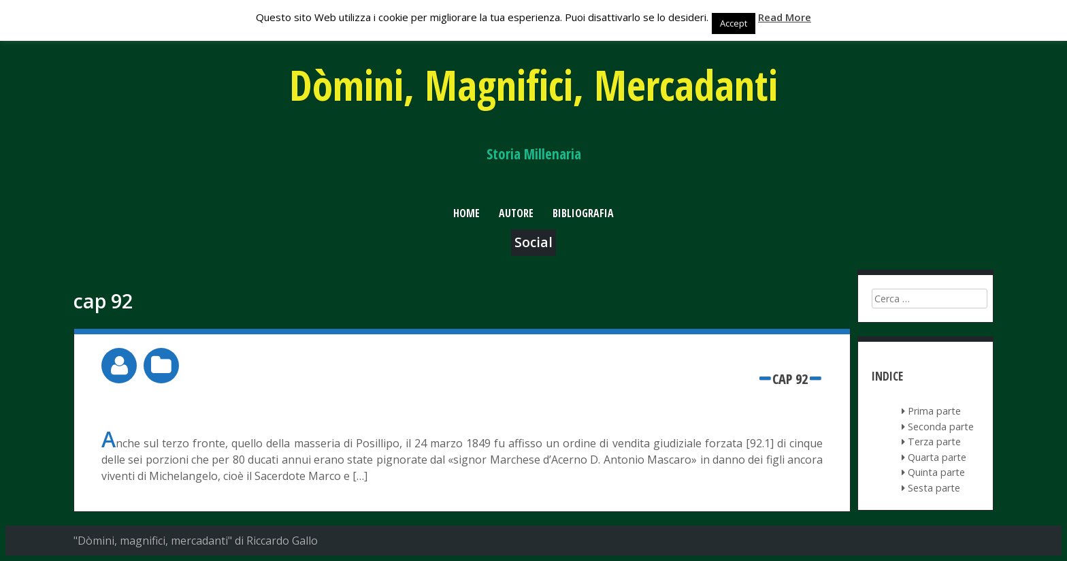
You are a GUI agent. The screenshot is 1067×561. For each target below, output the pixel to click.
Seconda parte (941, 426)
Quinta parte (936, 472)
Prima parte (934, 410)
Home (466, 213)
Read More (784, 17)
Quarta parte (937, 457)
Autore (516, 213)
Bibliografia (583, 213)
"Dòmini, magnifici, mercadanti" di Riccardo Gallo (195, 540)
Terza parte (934, 441)
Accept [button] (733, 23)
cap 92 (790, 378)
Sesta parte (934, 487)
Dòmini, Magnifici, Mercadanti (533, 85)
